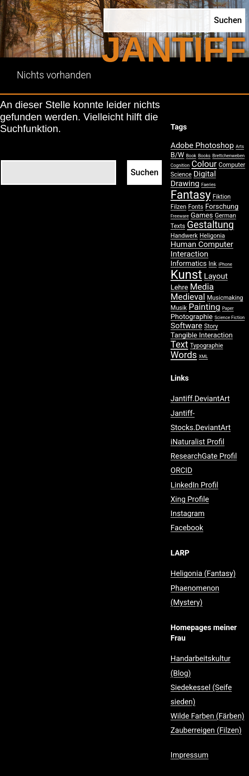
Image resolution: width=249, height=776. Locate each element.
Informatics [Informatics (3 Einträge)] (189, 263)
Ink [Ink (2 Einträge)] (213, 263)
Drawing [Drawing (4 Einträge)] (185, 183)
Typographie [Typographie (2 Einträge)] (206, 345)
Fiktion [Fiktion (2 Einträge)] (222, 196)
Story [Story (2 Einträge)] (211, 326)
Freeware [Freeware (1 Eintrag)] (180, 216)
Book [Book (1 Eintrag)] (191, 155)
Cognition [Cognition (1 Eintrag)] (180, 165)
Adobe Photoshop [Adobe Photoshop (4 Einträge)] (202, 145)
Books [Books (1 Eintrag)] (204, 155)
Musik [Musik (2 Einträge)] (179, 307)
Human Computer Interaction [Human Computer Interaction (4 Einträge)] (202, 249)
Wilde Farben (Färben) (207, 715)
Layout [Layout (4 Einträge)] (216, 276)
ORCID (181, 470)
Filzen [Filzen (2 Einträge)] (179, 206)
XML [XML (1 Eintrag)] (203, 356)
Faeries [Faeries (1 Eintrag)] (208, 184)
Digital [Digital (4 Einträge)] (205, 174)
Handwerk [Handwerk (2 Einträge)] (184, 235)
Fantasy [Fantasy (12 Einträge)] (191, 195)
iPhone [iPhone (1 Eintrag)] (225, 264)
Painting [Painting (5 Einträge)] (204, 307)
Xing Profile (190, 499)
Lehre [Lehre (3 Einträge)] (179, 287)
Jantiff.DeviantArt (200, 398)
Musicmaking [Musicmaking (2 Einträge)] (225, 297)
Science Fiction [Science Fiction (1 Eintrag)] (230, 317)
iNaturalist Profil (198, 441)
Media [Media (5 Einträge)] (202, 287)
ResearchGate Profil (204, 456)
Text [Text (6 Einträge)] (179, 344)
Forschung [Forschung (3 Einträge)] (221, 206)
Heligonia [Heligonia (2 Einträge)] (212, 235)
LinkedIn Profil (194, 484)
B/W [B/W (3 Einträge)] (177, 155)
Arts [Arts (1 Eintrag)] (240, 146)
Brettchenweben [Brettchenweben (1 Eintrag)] (229, 155)
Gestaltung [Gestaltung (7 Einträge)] (210, 225)
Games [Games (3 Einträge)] (202, 215)
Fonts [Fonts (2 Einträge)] (195, 206)
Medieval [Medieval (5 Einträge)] (188, 297)
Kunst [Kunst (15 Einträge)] (186, 274)
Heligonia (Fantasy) (203, 573)
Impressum (190, 754)
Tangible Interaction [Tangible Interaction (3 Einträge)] (202, 335)
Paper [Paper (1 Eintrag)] (228, 308)
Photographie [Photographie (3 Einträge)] (192, 316)
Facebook (187, 527)
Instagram (188, 513)
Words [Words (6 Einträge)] (184, 355)
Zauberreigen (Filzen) (206, 730)
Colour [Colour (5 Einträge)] (204, 164)
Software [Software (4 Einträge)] (186, 325)
